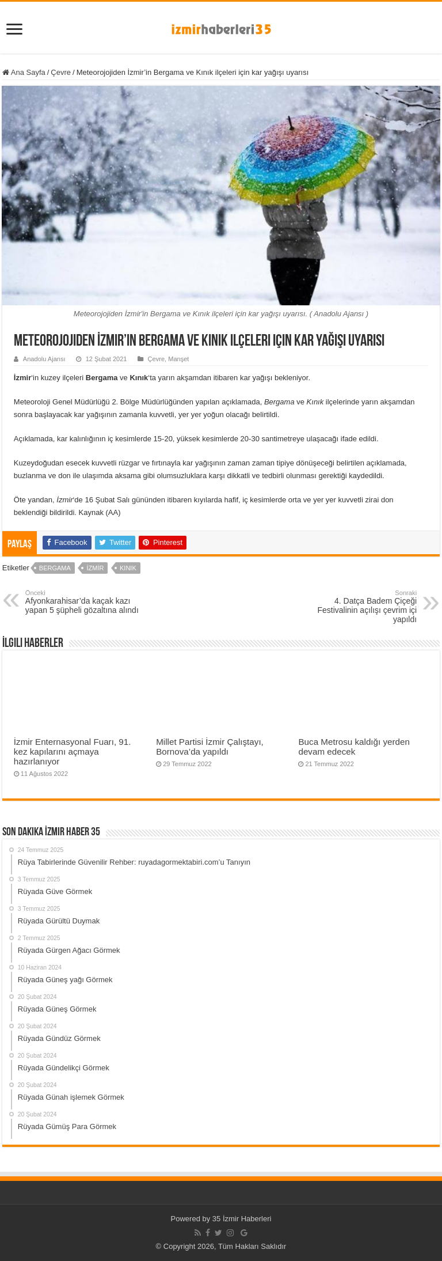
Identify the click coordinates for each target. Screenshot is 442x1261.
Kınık (128, 568)
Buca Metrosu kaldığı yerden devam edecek (354, 746)
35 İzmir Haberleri (242, 1218)
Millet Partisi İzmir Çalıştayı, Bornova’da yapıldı (210, 746)
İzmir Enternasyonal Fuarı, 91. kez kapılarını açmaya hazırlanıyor (72, 751)
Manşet (178, 358)
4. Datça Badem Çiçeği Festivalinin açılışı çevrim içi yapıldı (358, 606)
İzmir (95, 568)
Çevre (61, 72)
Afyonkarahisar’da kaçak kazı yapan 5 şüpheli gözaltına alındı (84, 602)
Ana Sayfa (23, 72)
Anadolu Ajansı (44, 358)
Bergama (55, 568)
